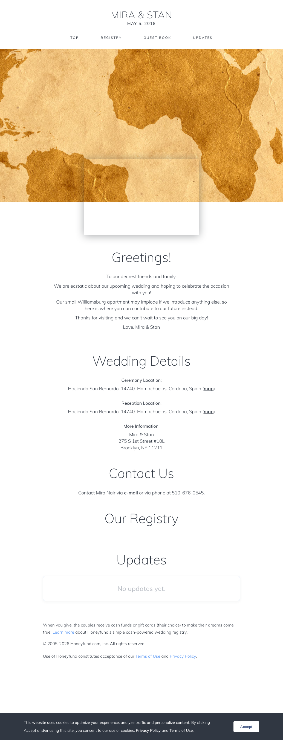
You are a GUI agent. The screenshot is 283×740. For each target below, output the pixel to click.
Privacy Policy (183, 656)
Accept (246, 727)
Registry (111, 38)
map (209, 389)
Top (74, 38)
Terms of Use (147, 656)
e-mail (131, 493)
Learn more (63, 632)
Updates (203, 38)
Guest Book (157, 38)
